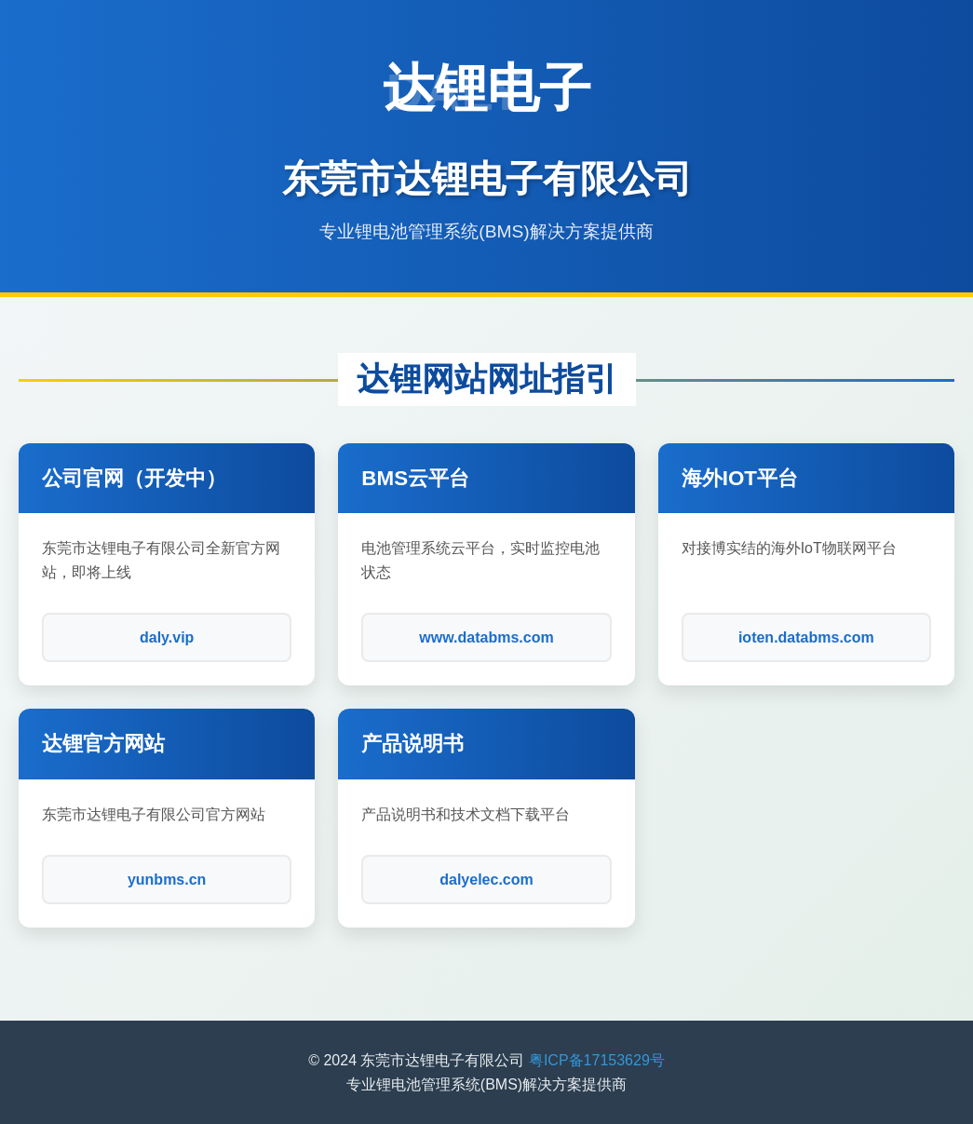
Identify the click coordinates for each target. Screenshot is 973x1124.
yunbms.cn (167, 879)
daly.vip (167, 637)
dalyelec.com (486, 879)
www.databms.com (486, 637)
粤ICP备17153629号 (597, 1060)
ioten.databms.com (806, 637)
